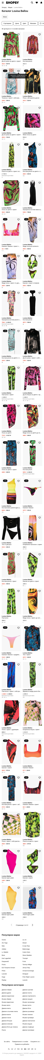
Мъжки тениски (28, 1014)
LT (15, 1049)
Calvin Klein (26, 952)
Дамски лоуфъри (28, 1027)
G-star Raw (26, 946)
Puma (3, 964)
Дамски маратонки (8, 996)
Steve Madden (27, 955)
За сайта (7, 1041)
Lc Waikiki (5, 952)
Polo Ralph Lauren (28, 977)
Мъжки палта (27, 1005)
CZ (12, 1049)
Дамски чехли (6, 1017)
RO (18, 1049)
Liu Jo (24, 940)
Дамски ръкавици (28, 1011)
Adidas (4, 949)
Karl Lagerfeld (6, 958)
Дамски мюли (6, 1014)
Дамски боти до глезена (10, 1027)
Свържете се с (35, 1041)
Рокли (4, 1030)
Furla (24, 961)
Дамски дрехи (6, 993)
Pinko (3, 971)
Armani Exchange (28, 971)
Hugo (3, 977)
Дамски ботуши (7, 1021)
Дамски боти (27, 1008)
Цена (17, 23)
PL (9, 1049)
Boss (3, 955)
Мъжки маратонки (8, 1002)
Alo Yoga (4, 943)
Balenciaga (26, 949)
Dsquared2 (5, 961)
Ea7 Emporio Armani (8, 967)
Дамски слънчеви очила (10, 1011)
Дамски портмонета (29, 996)
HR (32, 1049)
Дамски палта (27, 993)
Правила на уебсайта (22, 1044)
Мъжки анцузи (27, 1024)
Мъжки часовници (28, 1002)
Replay (4, 980)
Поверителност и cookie (20, 1041)
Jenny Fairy (26, 967)
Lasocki (25, 980)
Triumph (25, 958)
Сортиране (7, 23)
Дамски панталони (29, 1021)
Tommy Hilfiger (27, 964)
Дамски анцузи (27, 999)
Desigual (25, 974)
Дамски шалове (28, 990)
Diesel (24, 943)
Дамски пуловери (28, 1030)
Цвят (24, 23)
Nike (3, 946)
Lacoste (4, 974)
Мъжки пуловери (28, 1017)
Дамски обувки (7, 990)
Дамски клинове (7, 1024)
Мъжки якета (6, 1005)
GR (29, 1049)
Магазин (33, 23)
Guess (4, 940)
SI (35, 1049)
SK (22, 1049)
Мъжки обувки (6, 999)
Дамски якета (6, 1008)
